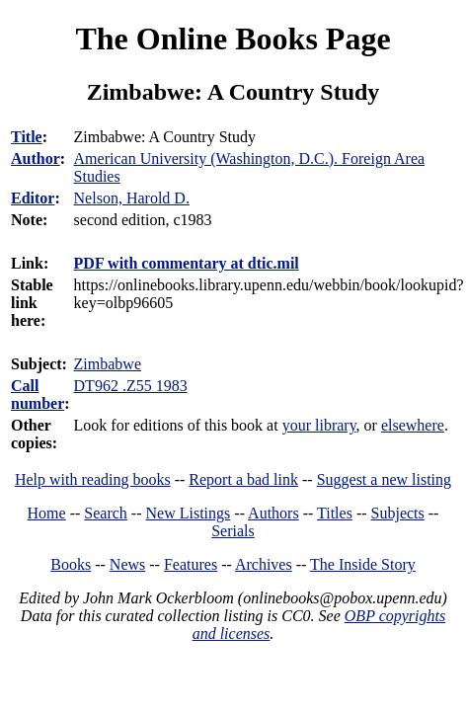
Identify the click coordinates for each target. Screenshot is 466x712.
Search (105, 513)
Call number (37, 394)
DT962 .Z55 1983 (131, 385)
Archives (263, 564)
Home (47, 513)
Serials (233, 530)
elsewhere (412, 425)
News (127, 564)
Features (190, 564)
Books (70, 564)
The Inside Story (363, 564)
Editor (32, 198)
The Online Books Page (232, 38)
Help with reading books (93, 479)
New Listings (188, 513)
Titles (334, 513)
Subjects (398, 513)
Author (35, 158)
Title (26, 136)
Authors (273, 513)
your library (319, 425)
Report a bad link (243, 479)
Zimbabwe (107, 364)
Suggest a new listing (384, 479)
